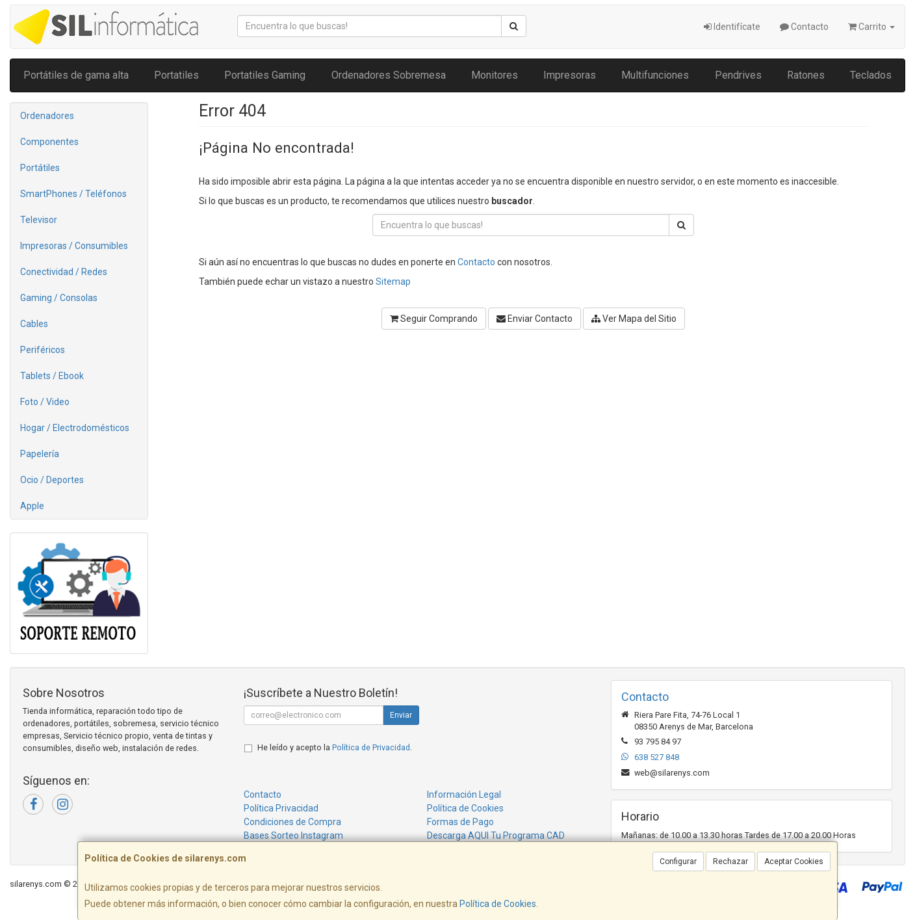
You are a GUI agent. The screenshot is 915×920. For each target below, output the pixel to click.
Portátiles (40, 168)
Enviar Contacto (534, 318)
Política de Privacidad (371, 747)
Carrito (871, 26)
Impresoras (569, 75)
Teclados (871, 75)
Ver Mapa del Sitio (634, 318)
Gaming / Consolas (58, 298)
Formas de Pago (460, 822)
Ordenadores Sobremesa (388, 75)
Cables (34, 324)
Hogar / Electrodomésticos (74, 428)
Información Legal (464, 794)
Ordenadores (47, 116)
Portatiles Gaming (264, 75)
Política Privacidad (281, 808)
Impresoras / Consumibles (74, 246)
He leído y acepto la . (334, 747)
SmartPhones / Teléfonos (73, 194)
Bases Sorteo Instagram (293, 835)
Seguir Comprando (434, 318)
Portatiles (176, 75)
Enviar (401, 715)
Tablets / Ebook (52, 376)
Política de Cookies (497, 904)
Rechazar (730, 861)
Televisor (38, 220)
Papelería (39, 454)
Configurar (678, 861)
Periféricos (42, 350)
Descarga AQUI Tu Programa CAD (496, 835)
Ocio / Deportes (52, 480)
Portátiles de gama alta (76, 75)
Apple (32, 506)
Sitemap (393, 281)
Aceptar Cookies (793, 861)
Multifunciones (655, 75)
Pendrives (738, 75)
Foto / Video (45, 402)
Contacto (804, 26)
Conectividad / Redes (63, 272)
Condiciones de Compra (292, 822)
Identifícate (732, 26)
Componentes (49, 142)
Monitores (494, 75)
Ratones (806, 75)
